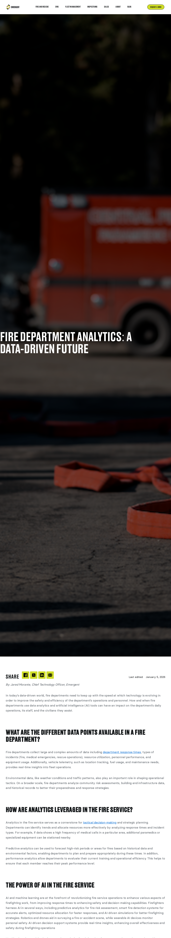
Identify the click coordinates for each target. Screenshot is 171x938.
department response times (122, 752)
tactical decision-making (99, 822)
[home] (13, 7)
